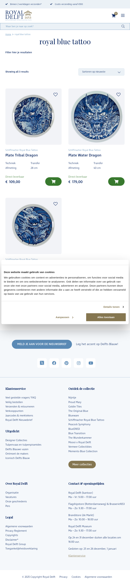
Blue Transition (76, 433)
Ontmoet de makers (16, 454)
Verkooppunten (14, 411)
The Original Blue (78, 411)
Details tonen (111, 306)
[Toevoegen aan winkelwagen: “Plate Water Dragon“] (116, 181)
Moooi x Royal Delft (79, 442)
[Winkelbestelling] (101, 72)
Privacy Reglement (16, 531)
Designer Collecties (16, 440)
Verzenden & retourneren (19, 406)
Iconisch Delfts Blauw (17, 458)
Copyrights (11, 535)
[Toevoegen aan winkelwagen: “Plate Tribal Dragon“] (53, 181)
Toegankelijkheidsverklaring (21, 548)
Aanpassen (64, 317)
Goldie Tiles (75, 406)
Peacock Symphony (79, 424)
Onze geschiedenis (16, 501)
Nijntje (72, 397)
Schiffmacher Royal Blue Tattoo (86, 420)
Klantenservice (76, 556)
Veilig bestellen (14, 402)
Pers (7, 506)
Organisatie (12, 493)
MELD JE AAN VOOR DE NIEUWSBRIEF (42, 344)
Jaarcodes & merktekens (19, 415)
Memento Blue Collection (83, 451)
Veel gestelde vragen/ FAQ (20, 397)
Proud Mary (74, 402)
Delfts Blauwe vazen (16, 449)
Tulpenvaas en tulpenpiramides (23, 445)
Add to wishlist (55, 95)
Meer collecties (82, 464)
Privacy (63, 577)
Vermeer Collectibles (80, 447)
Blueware (73, 415)
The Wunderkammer (80, 438)
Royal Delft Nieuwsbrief (18, 420)
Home (8, 34)
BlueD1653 (74, 429)
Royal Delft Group (15, 544)
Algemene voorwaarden (19, 526)
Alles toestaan (106, 317)
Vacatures (10, 497)
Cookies (76, 577)
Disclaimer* (11, 540)
